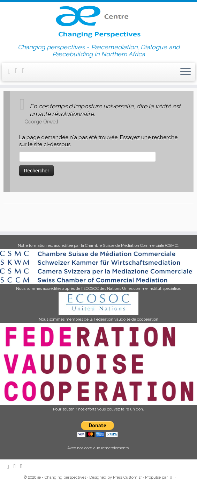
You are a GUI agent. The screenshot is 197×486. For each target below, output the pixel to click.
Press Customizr (127, 477)
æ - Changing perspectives (61, 477)
